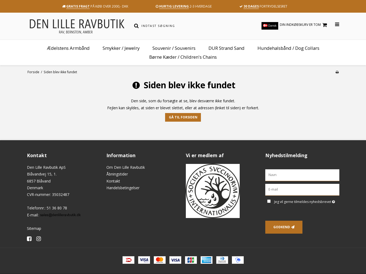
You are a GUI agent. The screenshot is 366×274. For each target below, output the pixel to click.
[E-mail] (302, 189)
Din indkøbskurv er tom (304, 24)
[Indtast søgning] (186, 26)
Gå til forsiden (183, 117)
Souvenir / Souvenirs (174, 48)
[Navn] (302, 174)
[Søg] (136, 26)
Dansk (270, 25)
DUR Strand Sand (226, 48)
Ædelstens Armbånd (68, 48)
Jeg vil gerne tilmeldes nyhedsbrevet (306, 201)
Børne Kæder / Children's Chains (183, 57)
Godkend (281, 227)
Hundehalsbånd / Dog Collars (288, 48)
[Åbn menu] (334, 24)
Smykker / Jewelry (121, 48)
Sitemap (34, 228)
